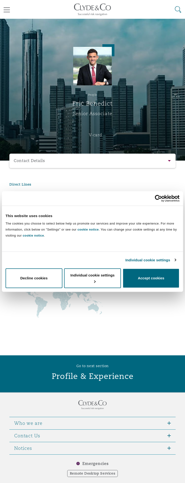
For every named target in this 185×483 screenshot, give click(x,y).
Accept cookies (151, 278)
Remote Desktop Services (92, 473)
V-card (95, 134)
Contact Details (29, 160)
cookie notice (88, 229)
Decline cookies (33, 278)
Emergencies (95, 463)
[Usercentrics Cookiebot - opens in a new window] (158, 198)
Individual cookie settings (148, 260)
